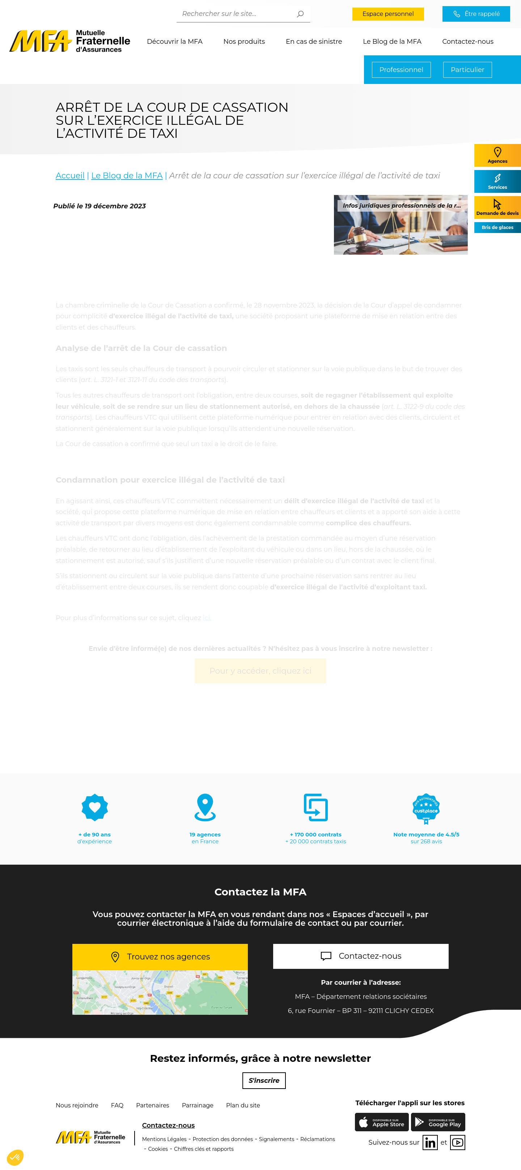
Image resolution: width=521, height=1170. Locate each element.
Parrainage (197, 1105)
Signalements (276, 1139)
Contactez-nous (468, 42)
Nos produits (244, 42)
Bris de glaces (497, 227)
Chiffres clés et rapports (204, 1149)
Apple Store (388, 1123)
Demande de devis (497, 207)
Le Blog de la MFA (392, 42)
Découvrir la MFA (175, 42)
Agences (497, 155)
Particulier (467, 70)
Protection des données (223, 1139)
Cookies (158, 1149)
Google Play (445, 1123)
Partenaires (152, 1105)
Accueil (70, 176)
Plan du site (243, 1105)
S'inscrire (264, 1081)
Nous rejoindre (77, 1105)
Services (497, 181)
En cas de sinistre (314, 42)
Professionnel (401, 70)
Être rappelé (482, 13)
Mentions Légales (164, 1139)
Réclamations (317, 1139)
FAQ (117, 1105)
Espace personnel (388, 13)
